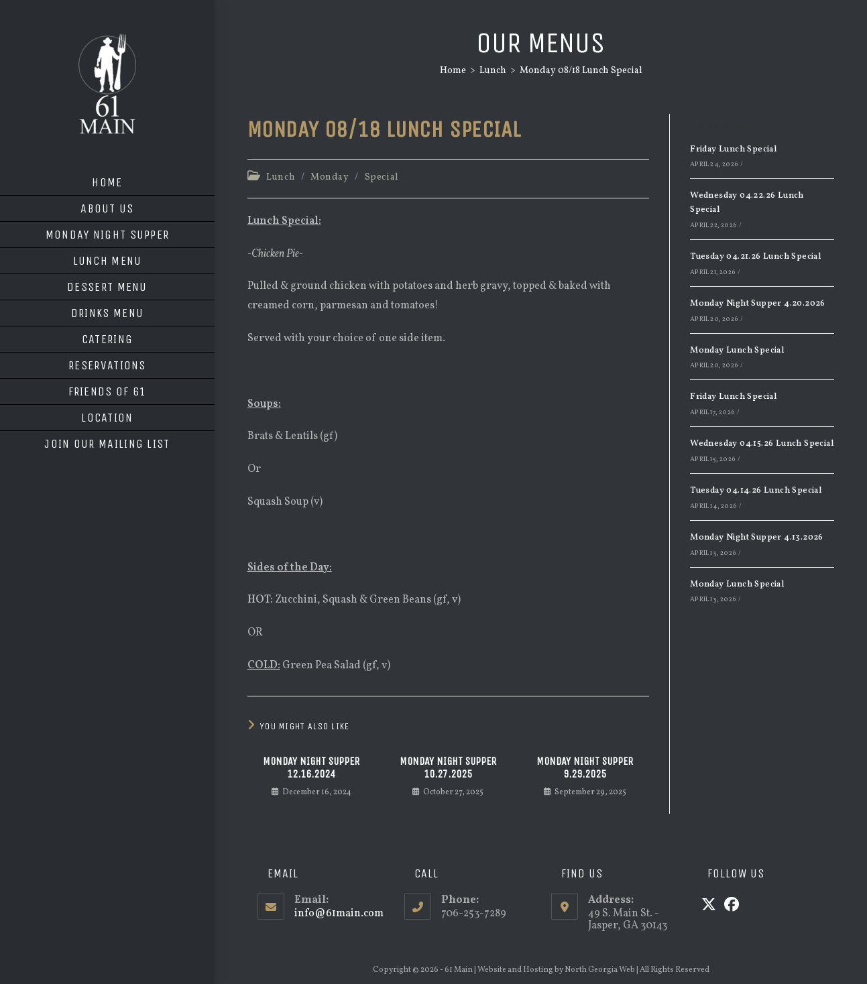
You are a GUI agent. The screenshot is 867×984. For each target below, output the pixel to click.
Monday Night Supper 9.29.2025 (584, 767)
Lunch (280, 177)
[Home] (453, 70)
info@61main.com (339, 913)
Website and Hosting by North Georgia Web (556, 970)
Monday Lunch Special (737, 351)
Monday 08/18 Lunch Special (581, 70)
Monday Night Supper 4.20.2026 (757, 304)
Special (382, 177)
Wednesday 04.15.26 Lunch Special (761, 444)
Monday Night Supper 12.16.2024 (311, 767)
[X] (708, 906)
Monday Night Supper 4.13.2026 (756, 538)
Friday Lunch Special (733, 149)
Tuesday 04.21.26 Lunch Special (755, 257)
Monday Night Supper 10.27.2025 (448, 767)
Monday (329, 177)
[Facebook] (731, 906)
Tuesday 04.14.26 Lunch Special (755, 491)
